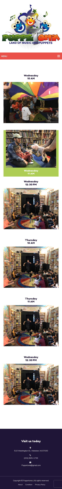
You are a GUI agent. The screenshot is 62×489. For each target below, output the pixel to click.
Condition (28, 485)
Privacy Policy (40, 485)
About (20, 485)
